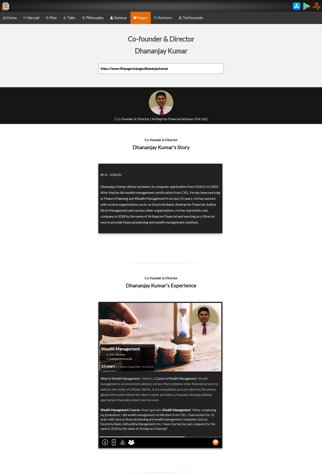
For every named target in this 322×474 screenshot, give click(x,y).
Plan (51, 17)
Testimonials (191, 17)
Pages (140, 17)
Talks (69, 17)
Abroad (31, 17)
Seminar (118, 17)
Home (10, 17)
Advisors (163, 17)
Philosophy (93, 17)
